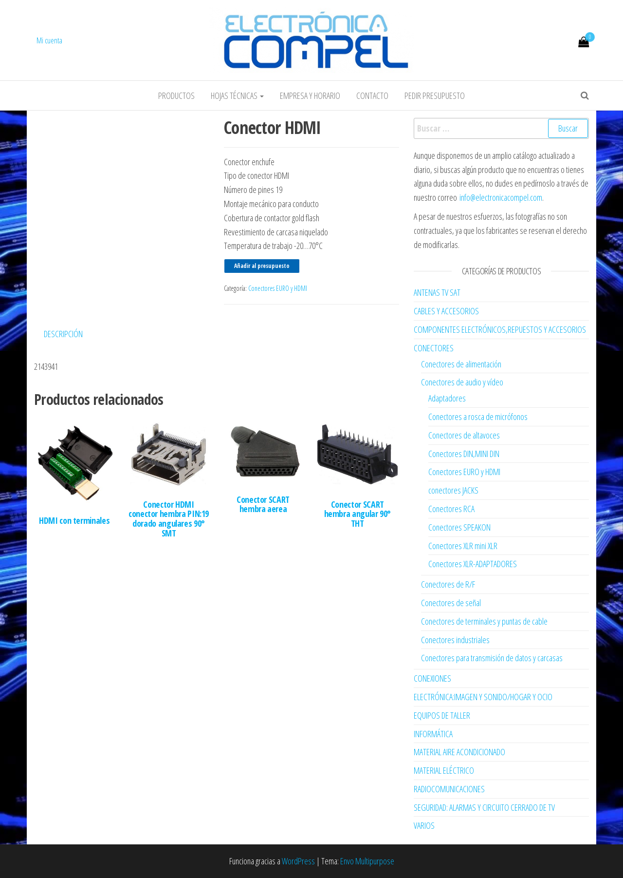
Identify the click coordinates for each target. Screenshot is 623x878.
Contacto (372, 95)
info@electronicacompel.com (500, 197)
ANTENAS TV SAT (437, 292)
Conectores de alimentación (461, 364)
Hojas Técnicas (237, 95)
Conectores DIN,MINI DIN (463, 453)
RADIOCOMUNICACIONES (449, 789)
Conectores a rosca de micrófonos (478, 416)
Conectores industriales (455, 640)
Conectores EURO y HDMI (277, 288)
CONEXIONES (432, 678)
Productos (176, 95)
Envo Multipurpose (367, 861)
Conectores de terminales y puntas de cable (484, 621)
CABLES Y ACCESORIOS (446, 311)
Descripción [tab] (63, 334)
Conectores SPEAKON (459, 527)
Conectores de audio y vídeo (462, 382)
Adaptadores (447, 398)
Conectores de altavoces (464, 435)
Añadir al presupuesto (262, 266)
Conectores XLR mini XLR (462, 546)
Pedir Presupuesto (434, 95)
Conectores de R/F (448, 584)
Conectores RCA (451, 509)
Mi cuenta (49, 40)
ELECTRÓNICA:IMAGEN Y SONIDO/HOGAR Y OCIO (483, 697)
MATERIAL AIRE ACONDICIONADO (459, 752)
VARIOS (424, 825)
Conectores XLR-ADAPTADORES (472, 564)
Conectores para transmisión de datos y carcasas (492, 658)
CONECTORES (434, 348)
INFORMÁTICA (433, 734)
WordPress (298, 861)
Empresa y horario (310, 95)
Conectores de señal (451, 603)
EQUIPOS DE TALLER (442, 715)
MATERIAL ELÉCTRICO (444, 770)
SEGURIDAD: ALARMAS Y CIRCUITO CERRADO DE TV (484, 807)
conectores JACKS (453, 490)
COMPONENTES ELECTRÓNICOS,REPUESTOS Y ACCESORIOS (500, 329)
